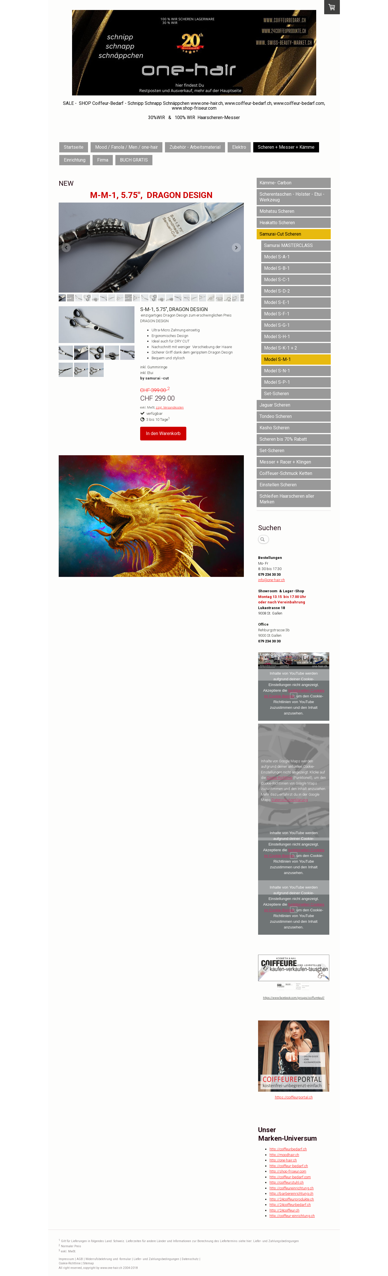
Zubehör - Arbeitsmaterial (195, 147)
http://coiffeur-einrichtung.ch (292, 1216)
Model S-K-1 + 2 (280, 348)
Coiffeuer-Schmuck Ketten (286, 473)
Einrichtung (74, 160)
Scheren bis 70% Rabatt (283, 439)
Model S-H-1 (277, 336)
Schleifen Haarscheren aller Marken (287, 499)
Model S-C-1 (277, 279)
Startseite (73, 147)
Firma (102, 160)
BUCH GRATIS (134, 160)
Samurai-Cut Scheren (280, 234)
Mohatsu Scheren (277, 211)
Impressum (66, 1259)
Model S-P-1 (277, 382)
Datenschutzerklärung (289, 800)
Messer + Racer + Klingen (285, 462)
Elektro (239, 147)
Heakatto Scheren (277, 222)
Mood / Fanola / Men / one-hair (126, 147)
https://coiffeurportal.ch (294, 1097)
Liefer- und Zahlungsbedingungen (276, 1241)
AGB (80, 1259)
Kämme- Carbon (275, 182)
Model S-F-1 (276, 314)
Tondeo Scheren (276, 416)
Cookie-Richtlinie (279, 777)
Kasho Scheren (274, 427)
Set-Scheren (276, 393)
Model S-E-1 (276, 302)
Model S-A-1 (277, 257)
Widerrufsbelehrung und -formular (108, 1259)
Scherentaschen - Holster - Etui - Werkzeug (292, 197)
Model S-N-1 (277, 370)
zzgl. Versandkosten (170, 407)
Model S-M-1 (277, 359)
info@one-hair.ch (271, 580)
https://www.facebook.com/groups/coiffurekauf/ (293, 997)
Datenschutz (190, 1259)
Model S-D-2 (277, 291)
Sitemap (88, 1263)
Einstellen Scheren (278, 484)
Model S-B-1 (277, 268)
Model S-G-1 (277, 325)
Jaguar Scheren (275, 405)
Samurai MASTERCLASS (288, 245)
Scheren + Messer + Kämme (286, 147)
